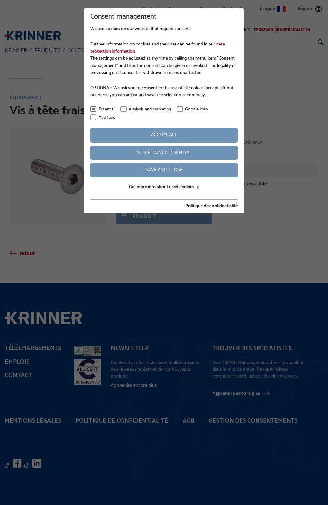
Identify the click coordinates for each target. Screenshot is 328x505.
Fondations (146, 30)
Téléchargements (33, 348)
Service (239, 30)
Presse (206, 9)
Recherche (234, 9)
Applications (181, 30)
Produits (213, 30)
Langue (273, 8)
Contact (151, 9)
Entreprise (112, 30)
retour (27, 253)
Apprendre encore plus (236, 393)
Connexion (179, 9)
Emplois (17, 362)
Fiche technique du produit (155, 214)
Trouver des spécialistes (283, 30)
